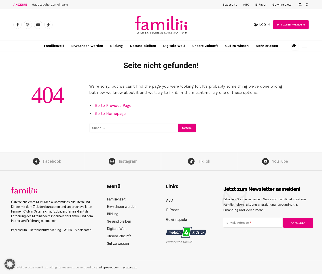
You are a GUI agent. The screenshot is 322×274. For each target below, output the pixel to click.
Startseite (230, 4)
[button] (10, 264)
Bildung (116, 46)
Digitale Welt (174, 46)
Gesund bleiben (143, 46)
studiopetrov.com (107, 267)
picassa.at (130, 267)
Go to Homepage (110, 114)
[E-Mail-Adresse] (253, 223)
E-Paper (261, 4)
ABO (246, 4)
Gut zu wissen (237, 46)
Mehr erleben (267, 46)
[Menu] (305, 46)
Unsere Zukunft (205, 46)
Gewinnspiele (282, 4)
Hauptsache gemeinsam (50, 4)
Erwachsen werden (87, 46)
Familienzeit (54, 46)
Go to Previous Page (113, 105)
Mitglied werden (291, 24)
